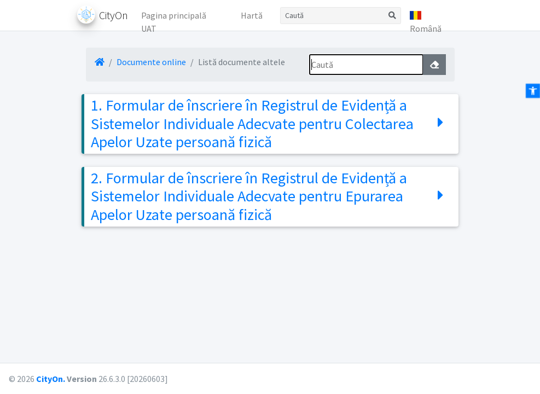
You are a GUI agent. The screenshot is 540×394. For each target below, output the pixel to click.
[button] (432, 15)
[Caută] (332, 15)
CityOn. (50, 378)
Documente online (151, 61)
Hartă (252, 15)
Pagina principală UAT (173, 18)
